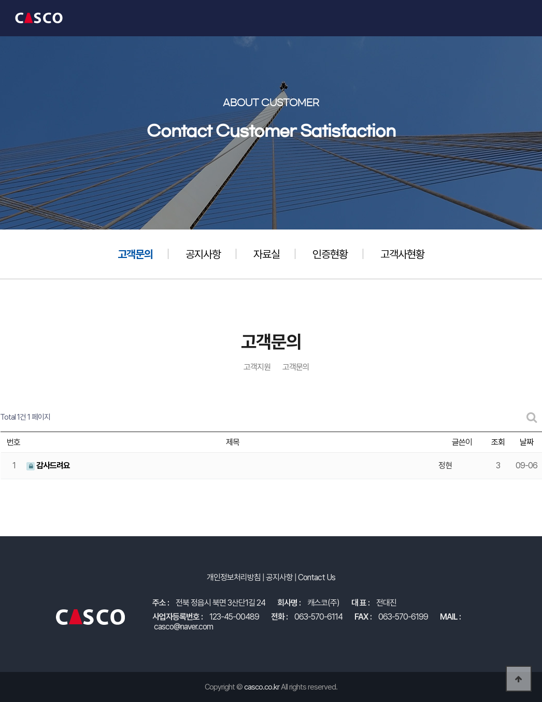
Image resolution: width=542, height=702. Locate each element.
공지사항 (203, 254)
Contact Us (316, 577)
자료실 (266, 254)
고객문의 (135, 254)
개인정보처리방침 (234, 577)
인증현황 (330, 254)
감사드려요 (48, 465)
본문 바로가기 (0, 0)
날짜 (526, 442)
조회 (498, 442)
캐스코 (39, 18)
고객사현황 (402, 254)
